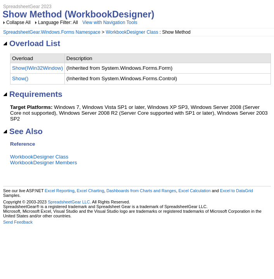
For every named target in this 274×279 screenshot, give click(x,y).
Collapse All (18, 22)
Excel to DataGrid (236, 190)
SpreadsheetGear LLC (69, 202)
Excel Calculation (195, 190)
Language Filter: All (58, 22)
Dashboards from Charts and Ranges (141, 190)
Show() (20, 78)
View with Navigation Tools (109, 22)
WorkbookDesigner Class (132, 32)
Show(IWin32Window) (37, 68)
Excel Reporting (59, 190)
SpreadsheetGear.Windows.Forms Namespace (52, 32)
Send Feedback (18, 222)
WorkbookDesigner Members (43, 162)
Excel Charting (90, 190)
